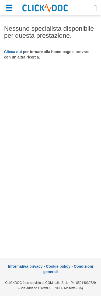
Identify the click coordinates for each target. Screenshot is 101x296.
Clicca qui (13, 52)
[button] (10, 9)
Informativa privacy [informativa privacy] (25, 266)
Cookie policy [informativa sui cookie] (58, 266)
